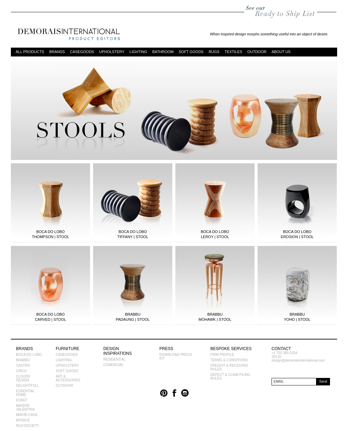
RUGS (214, 51)
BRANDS (57, 51)
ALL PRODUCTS (30, 51)
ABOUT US (281, 51)
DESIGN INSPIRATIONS (34, 60)
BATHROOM (163, 51)
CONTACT (281, 348)
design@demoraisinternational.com (298, 360)
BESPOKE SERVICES (230, 348)
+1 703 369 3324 (284, 353)
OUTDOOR (256, 51)
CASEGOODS (82, 51)
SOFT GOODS (191, 51)
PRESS (166, 348)
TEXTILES (233, 51)
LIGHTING (138, 51)
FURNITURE (67, 348)
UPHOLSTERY (111, 51)
